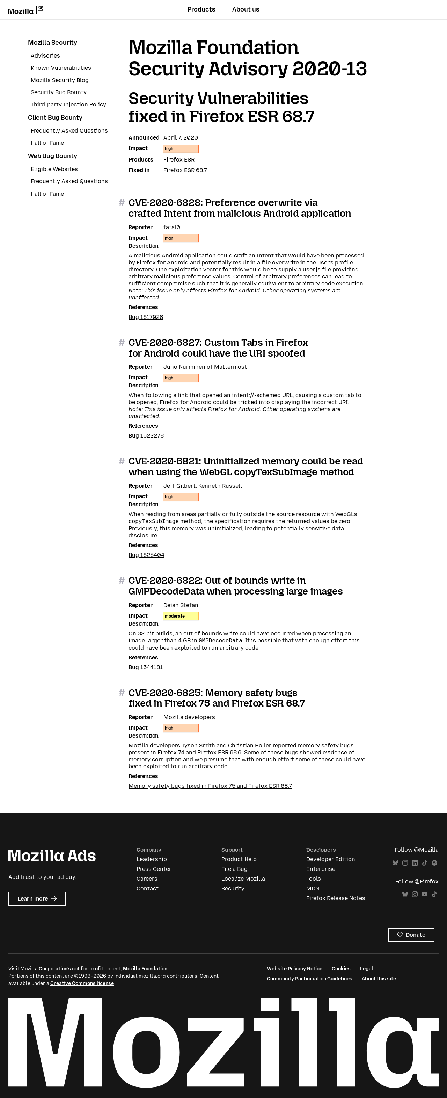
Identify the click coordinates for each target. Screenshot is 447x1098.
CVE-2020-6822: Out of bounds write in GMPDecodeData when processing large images (236, 586)
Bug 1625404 (146, 555)
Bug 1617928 (146, 317)
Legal (366, 969)
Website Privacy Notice (294, 969)
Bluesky (395, 863)
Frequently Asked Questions (69, 130)
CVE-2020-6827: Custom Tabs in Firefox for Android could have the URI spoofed (218, 348)
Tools (313, 878)
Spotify (434, 863)
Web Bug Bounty (52, 156)
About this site (379, 979)
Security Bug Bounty (59, 92)
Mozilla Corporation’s (45, 969)
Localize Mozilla (243, 878)
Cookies (341, 969)
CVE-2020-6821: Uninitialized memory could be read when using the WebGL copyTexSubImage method (246, 466)
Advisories (45, 55)
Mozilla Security (52, 42)
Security (232, 888)
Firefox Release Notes (335, 898)
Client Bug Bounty (55, 117)
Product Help (239, 859)
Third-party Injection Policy (68, 104)
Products (201, 9)
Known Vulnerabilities (61, 68)
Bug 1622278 (146, 435)
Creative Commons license (82, 983)
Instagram (405, 863)
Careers (147, 878)
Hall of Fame (47, 143)
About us (245, 9)
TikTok (424, 863)
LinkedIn (415, 863)
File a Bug (234, 869)
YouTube (424, 894)
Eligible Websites (54, 169)
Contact (148, 888)
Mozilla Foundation (145, 969)
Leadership (152, 859)
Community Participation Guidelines (309, 979)
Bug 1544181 (146, 667)
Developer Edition (330, 859)
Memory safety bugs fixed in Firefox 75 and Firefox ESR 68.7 (210, 786)
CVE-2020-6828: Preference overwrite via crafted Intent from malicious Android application (240, 208)
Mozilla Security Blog (60, 80)
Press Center (154, 869)
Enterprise (320, 869)
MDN (312, 888)
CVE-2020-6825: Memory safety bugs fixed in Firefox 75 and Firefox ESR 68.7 (217, 698)
